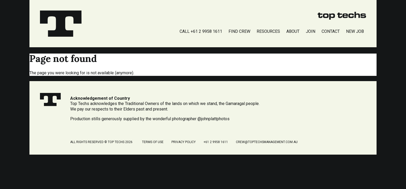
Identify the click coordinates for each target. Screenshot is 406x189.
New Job (355, 31)
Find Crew (239, 31)
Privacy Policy (183, 142)
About (293, 31)
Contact (331, 31)
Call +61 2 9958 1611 (201, 31)
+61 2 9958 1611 (216, 142)
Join (310, 31)
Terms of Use (153, 142)
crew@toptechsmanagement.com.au (267, 142)
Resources (268, 31)
